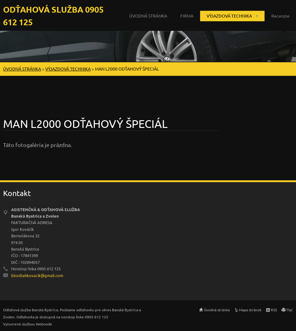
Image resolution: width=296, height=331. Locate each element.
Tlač (289, 309)
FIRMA (186, 15)
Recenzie (280, 15)
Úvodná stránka (217, 309)
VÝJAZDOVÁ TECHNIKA (229, 15)
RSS (274, 309)
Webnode (44, 323)
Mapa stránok (250, 309)
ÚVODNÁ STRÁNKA (148, 15)
